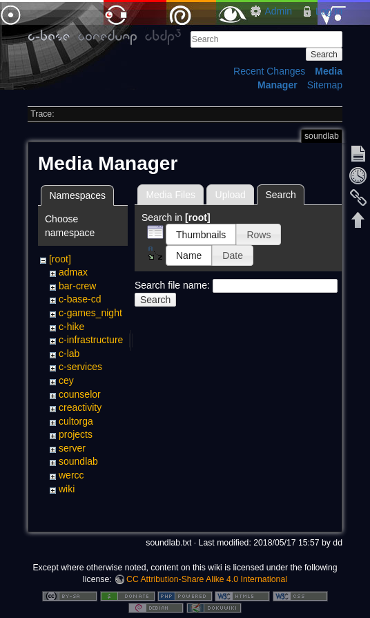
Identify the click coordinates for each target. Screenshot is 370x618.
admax (73, 272)
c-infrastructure (91, 339)
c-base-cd (80, 299)
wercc (71, 475)
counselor (80, 394)
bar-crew (77, 285)
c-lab (69, 353)
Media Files (170, 194)
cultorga (76, 421)
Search (324, 54)
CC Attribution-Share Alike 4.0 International (206, 579)
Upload (230, 194)
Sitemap (324, 84)
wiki (67, 488)
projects (75, 434)
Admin (278, 11)
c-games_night (90, 312)
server (72, 448)
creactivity (80, 407)
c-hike (71, 326)
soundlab (78, 461)
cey (66, 380)
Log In (328, 11)
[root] (60, 258)
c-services (80, 366)
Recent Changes (269, 71)
